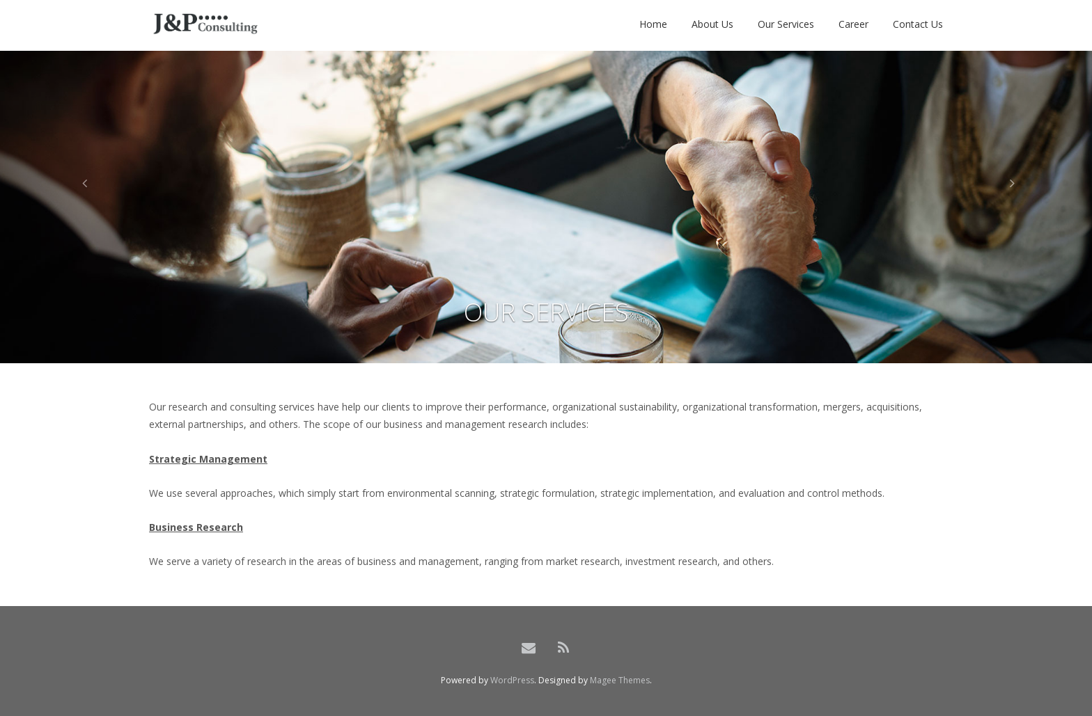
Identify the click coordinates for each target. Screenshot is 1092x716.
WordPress (512, 680)
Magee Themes (620, 680)
